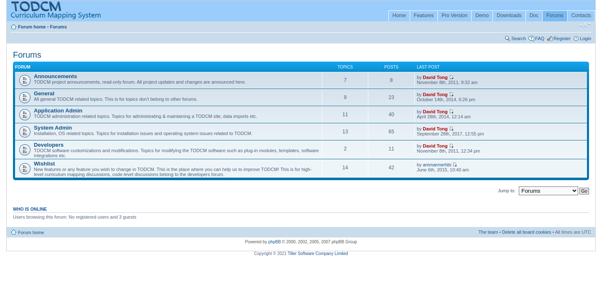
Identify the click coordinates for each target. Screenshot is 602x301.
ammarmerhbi (437, 164)
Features (424, 15)
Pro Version (454, 15)
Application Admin (58, 110)
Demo (482, 15)
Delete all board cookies (526, 232)
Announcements (55, 76)
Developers (49, 145)
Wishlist (44, 164)
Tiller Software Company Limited (318, 253)
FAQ (539, 38)
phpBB (274, 242)
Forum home (32, 26)
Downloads (509, 15)
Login (585, 38)
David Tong (435, 77)
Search (518, 38)
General (44, 93)
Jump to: (506, 190)
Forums (555, 15)
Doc (534, 15)
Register (562, 38)
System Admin (53, 128)
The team (488, 232)
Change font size (585, 25)
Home (399, 15)
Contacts (581, 15)
